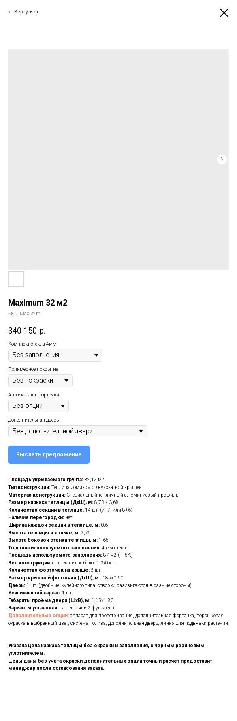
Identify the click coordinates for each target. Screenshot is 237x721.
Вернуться (26, 12)
